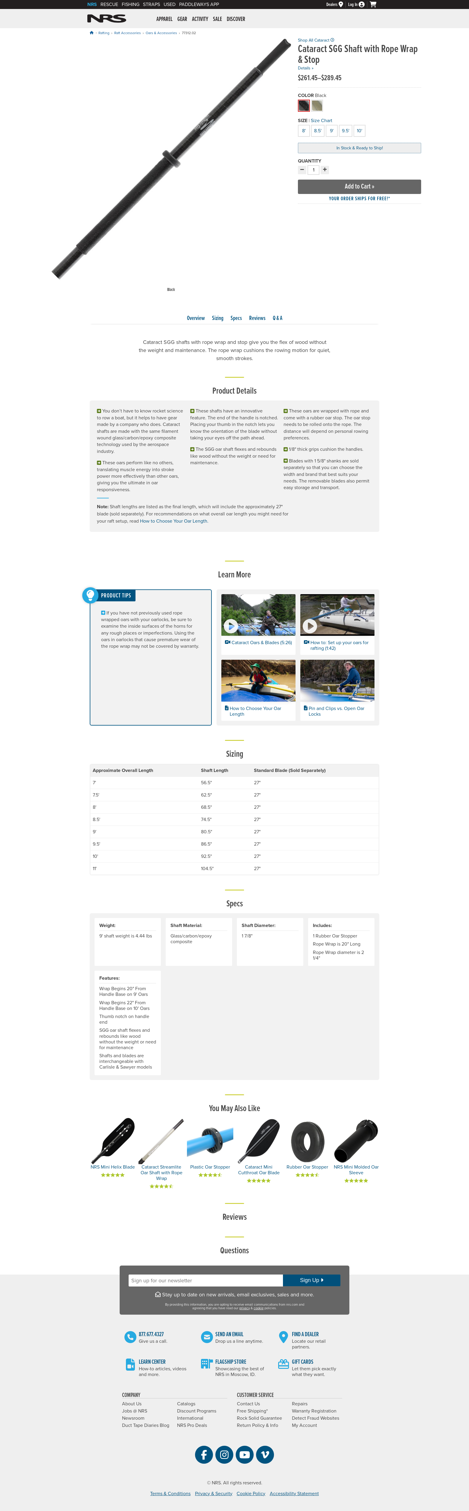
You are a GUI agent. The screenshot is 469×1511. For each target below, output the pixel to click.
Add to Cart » (359, 186)
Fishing (130, 4)
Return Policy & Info (257, 1425)
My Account (304, 1425)
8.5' (317, 130)
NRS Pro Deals (192, 1425)
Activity (200, 19)
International (190, 1418)
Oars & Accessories (161, 33)
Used (170, 4)
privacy (244, 1308)
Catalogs (186, 1404)
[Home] (91, 33)
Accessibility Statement (294, 1494)
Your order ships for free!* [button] (359, 198)
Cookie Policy (251, 1494)
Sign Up (311, 1280)
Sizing (217, 318)
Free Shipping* (252, 1411)
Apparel (164, 19)
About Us (131, 1404)
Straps (151, 4)
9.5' (345, 130)
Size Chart (321, 121)
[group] (171, 165)
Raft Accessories (127, 33)
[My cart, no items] (376, 4)
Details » (305, 68)
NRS (92, 4)
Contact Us (248, 1404)
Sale (217, 19)
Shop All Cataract (316, 40)
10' (359, 130)
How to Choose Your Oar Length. (174, 521)
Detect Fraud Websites (315, 1418)
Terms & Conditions (170, 1494)
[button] (258, 624)
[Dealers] (337, 4)
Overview (196, 318)
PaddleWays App (199, 4)
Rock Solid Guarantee (259, 1418)
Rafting (103, 33)
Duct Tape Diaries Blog (145, 1425)
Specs (236, 318)
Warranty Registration (314, 1411)
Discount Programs (196, 1411)
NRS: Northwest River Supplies (106, 18)
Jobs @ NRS (134, 1411)
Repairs (299, 1404)
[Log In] (359, 4)
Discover (236, 19)
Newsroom (133, 1418)
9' (331, 130)
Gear (182, 19)
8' (303, 130)
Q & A (277, 318)
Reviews (257, 318)
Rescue (109, 4)
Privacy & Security (213, 1494)
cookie (259, 1308)
